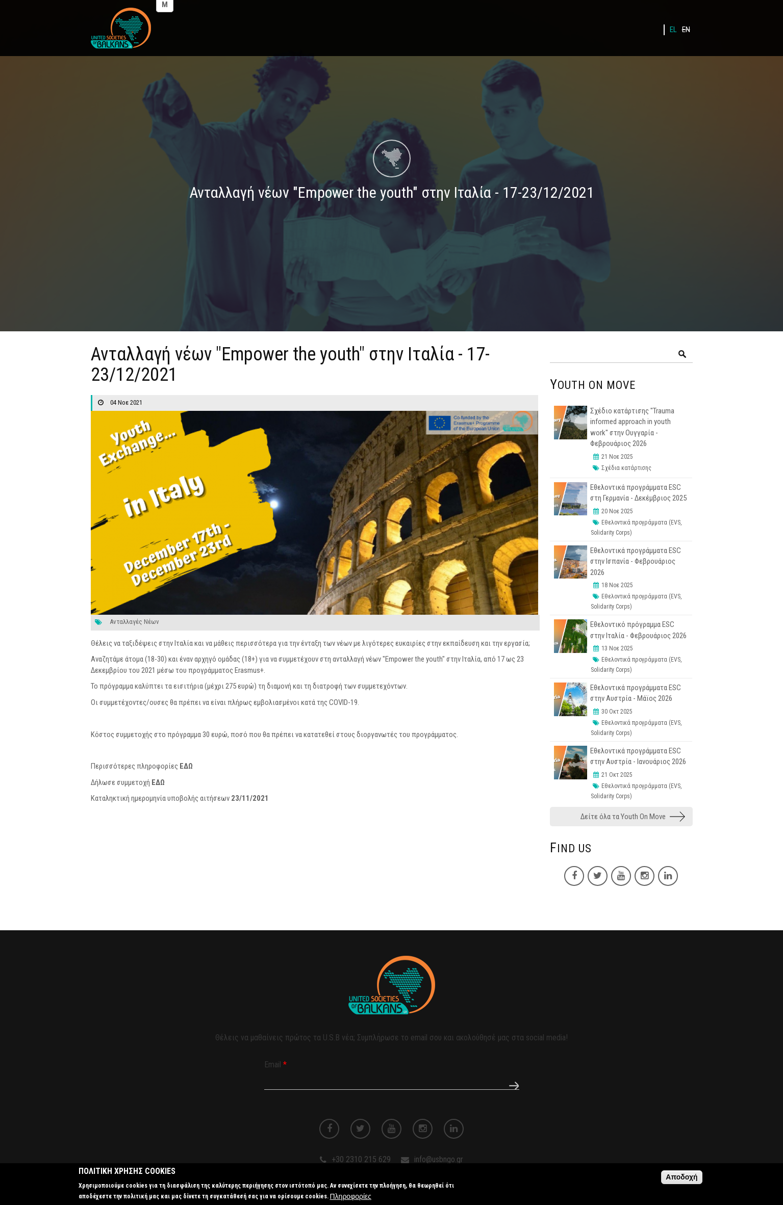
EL (673, 29)
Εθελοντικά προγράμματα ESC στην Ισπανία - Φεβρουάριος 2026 (635, 561)
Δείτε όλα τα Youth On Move (623, 816)
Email (275, 1064)
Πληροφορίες (351, 1198)
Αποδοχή (681, 1179)
